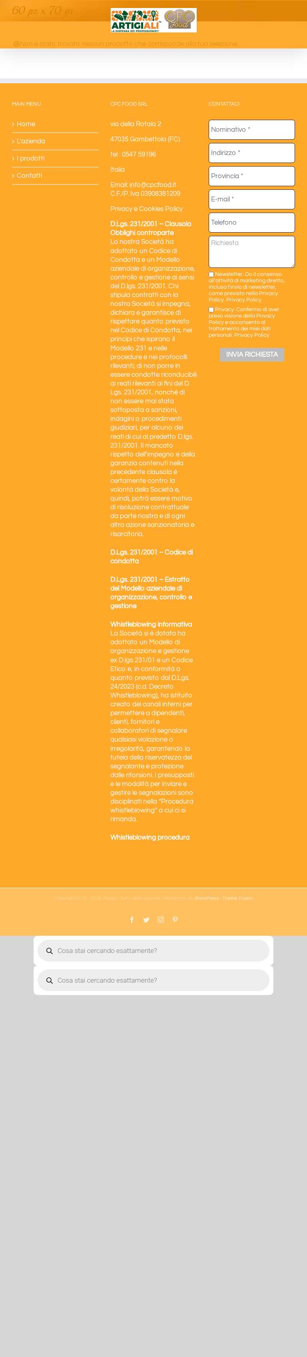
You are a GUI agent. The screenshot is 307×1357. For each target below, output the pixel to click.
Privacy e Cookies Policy (146, 209)
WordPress (207, 898)
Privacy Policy (243, 300)
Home (26, 124)
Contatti (29, 175)
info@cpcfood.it (153, 185)
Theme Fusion (237, 898)
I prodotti (30, 158)
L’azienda (31, 141)
